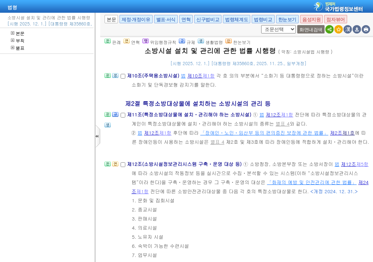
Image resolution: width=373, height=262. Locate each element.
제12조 (273, 114)
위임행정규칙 (159, 42)
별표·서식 (166, 19)
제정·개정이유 (136, 19)
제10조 (195, 75)
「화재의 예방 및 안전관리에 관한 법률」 (312, 182)
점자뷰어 (335, 19)
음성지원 (311, 19)
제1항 (209, 75)
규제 (187, 42)
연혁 (186, 19)
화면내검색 (310, 29)
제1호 (348, 132)
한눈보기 (287, 19)
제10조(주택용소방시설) (154, 75)
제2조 (336, 132)
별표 (17, 48)
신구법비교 (207, 19)
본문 (17, 33)
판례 (113, 42)
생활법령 (210, 42)
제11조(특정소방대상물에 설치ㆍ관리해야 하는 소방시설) (190, 114)
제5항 (362, 163)
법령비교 (263, 19)
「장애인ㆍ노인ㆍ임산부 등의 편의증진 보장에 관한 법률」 (264, 132)
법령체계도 (236, 19)
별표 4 (283, 123)
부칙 (17, 40)
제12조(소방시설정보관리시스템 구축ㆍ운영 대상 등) (185, 163)
